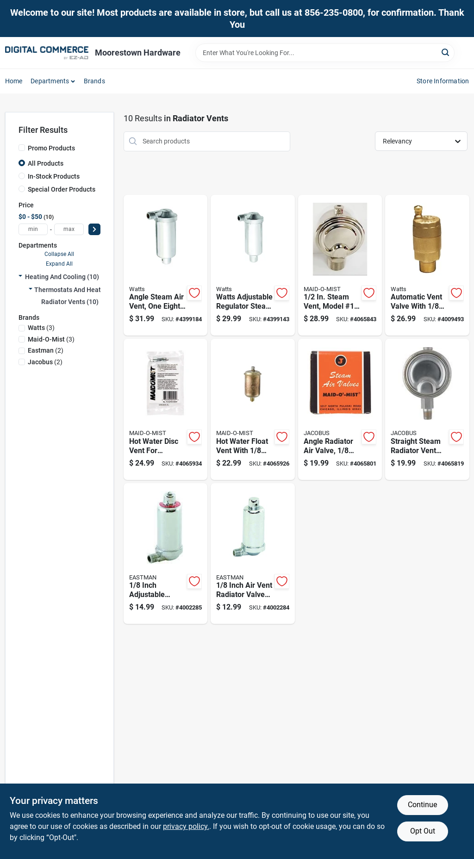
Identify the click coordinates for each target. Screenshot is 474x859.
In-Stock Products (54, 176)
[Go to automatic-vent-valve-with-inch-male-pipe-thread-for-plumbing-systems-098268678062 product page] (427, 265)
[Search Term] (325, 53)
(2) (45, 350)
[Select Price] (94, 229)
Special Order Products (61, 189)
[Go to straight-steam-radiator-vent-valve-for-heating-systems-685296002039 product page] (427, 409)
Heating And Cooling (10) (62, 276)
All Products (45, 163)
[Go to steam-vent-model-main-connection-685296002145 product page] (340, 265)
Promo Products (51, 148)
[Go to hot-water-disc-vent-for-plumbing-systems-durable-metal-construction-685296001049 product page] (166, 409)
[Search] (446, 52)
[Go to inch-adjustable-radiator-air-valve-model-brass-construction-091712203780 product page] (166, 553)
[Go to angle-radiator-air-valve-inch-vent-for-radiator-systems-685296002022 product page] (340, 409)
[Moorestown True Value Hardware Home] (46, 52)
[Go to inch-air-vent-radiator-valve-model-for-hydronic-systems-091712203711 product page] (253, 553)
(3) (41, 327)
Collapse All (59, 254)
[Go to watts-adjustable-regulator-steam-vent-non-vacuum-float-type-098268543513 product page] (253, 265)
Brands (94, 81)
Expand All (59, 264)
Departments (50, 81)
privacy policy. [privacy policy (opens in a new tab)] (186, 826)
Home (14, 81)
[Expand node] (20, 277)
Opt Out (422, 831)
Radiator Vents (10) (70, 301)
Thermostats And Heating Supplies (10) (92, 289)
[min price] (33, 229)
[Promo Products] (22, 147)
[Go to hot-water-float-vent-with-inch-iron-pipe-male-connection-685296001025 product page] (253, 409)
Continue (422, 804)
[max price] (69, 229)
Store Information (443, 81)
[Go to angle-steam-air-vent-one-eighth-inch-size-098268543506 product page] (166, 265)
